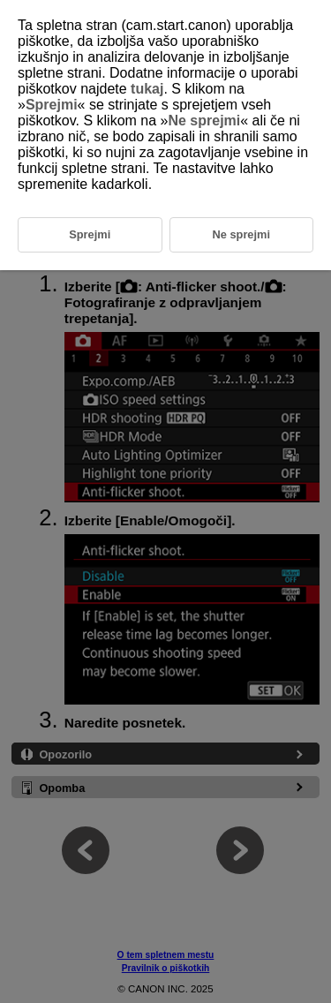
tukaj (147, 88)
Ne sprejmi (204, 120)
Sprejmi (52, 104)
